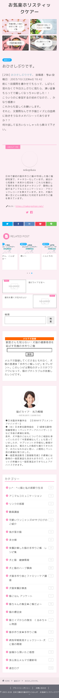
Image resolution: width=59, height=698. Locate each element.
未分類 (31, 540)
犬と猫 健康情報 (31, 560)
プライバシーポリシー (21, 688)
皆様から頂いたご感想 (31, 652)
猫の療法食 (31, 612)
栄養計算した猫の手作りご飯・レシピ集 (31, 550)
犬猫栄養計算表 (31, 588)
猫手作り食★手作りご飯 (31, 632)
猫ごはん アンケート (31, 596)
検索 (7, 314)
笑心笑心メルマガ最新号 (31, 660)
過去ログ (7, 60)
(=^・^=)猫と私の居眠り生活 (31, 488)
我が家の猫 (31, 532)
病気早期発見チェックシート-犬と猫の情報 (31, 642)
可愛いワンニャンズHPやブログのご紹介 (31, 522)
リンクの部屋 (31, 504)
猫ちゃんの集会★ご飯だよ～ (31, 604)
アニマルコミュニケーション (31, 496)
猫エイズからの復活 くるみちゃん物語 (31, 622)
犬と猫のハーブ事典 (31, 568)
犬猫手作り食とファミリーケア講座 (31, 578)
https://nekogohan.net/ (30, 206)
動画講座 (31, 512)
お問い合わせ (41, 688)
